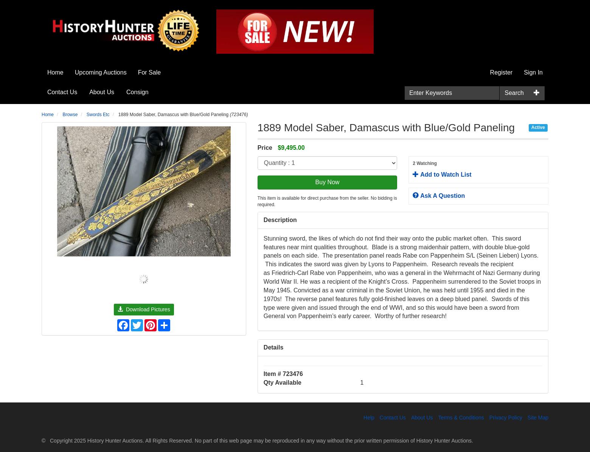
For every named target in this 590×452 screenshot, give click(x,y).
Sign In (533, 72)
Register (501, 72)
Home (55, 72)
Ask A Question (439, 196)
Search (514, 93)
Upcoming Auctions (101, 72)
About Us (101, 92)
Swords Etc (98, 114)
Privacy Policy (505, 418)
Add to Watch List (478, 169)
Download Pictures (144, 309)
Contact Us (62, 92)
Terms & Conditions (461, 418)
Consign (137, 92)
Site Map (538, 418)
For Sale (149, 72)
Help (368, 418)
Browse (70, 114)
